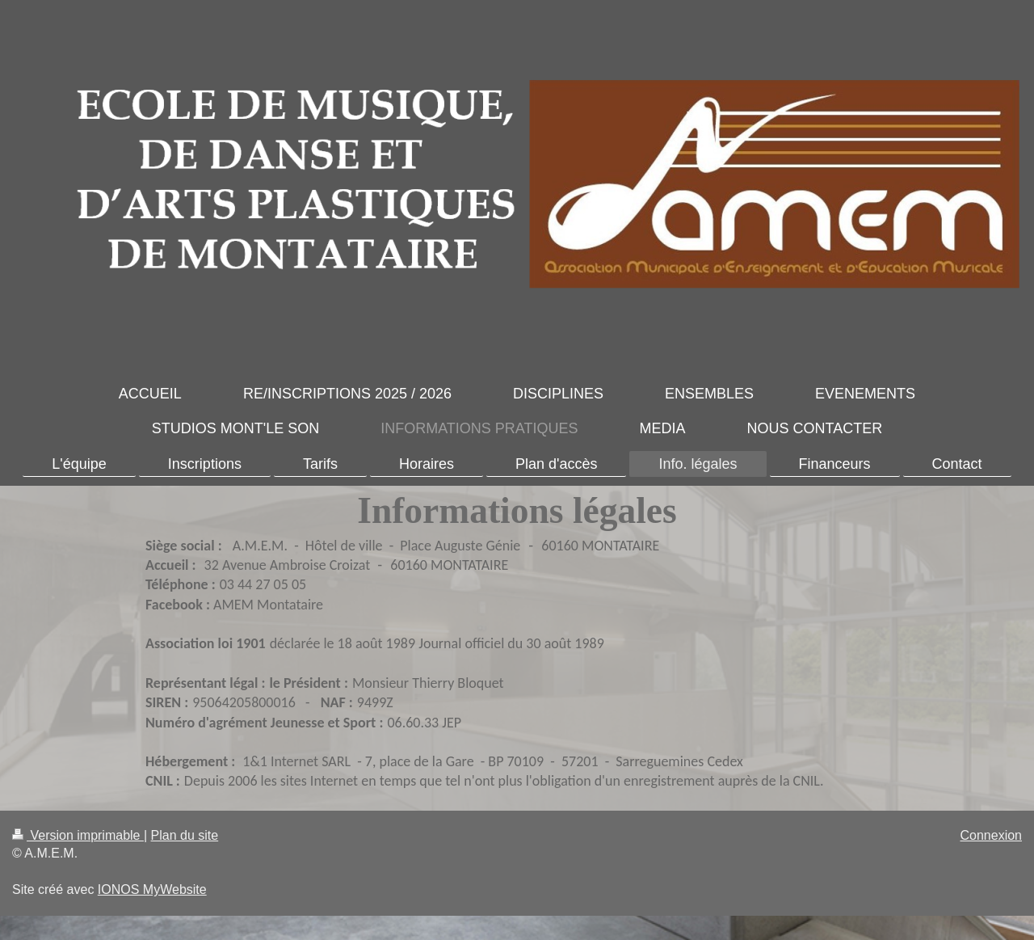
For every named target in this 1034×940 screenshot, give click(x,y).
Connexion (991, 835)
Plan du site (185, 835)
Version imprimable (78, 835)
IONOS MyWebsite (152, 889)
